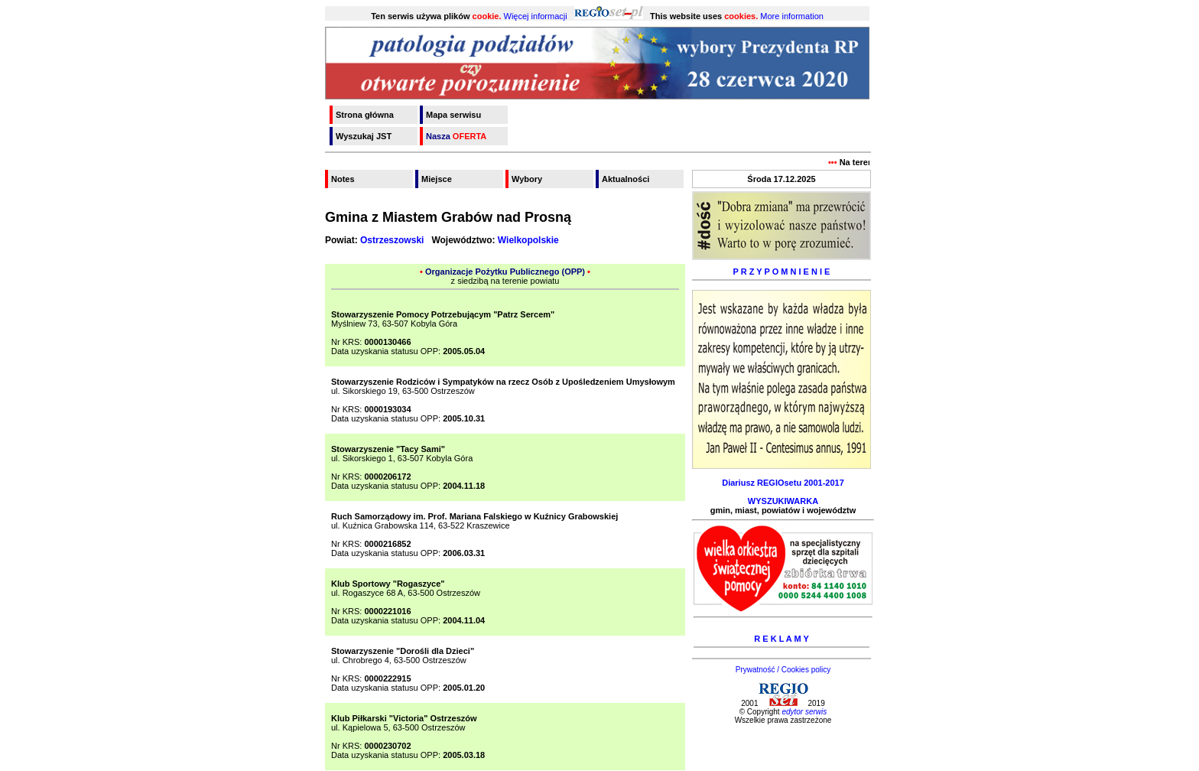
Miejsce (436, 179)
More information (792, 16)
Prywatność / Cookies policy (783, 669)
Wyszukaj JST (364, 136)
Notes (343, 179)
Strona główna (365, 114)
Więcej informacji (535, 16)
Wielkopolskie (528, 240)
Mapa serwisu (453, 114)
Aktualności (625, 179)
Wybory (527, 179)
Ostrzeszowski (392, 240)
